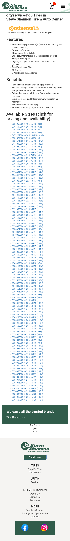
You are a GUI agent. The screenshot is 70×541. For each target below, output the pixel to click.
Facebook (25, 526)
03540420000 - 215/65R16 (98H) (27, 147)
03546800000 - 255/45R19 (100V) (27, 326)
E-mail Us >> (35, 457)
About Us (35, 493)
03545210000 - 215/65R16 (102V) (27, 141)
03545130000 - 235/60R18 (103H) (27, 306)
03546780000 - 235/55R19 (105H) (27, 368)
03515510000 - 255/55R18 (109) (27, 277)
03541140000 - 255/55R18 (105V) (27, 266)
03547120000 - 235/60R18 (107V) (27, 312)
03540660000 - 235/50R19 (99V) (27, 334)
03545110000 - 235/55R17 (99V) (27, 166)
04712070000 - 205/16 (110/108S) (28, 135)
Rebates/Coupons (35, 510)
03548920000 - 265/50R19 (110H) (27, 366)
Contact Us (35, 497)
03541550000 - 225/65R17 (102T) (27, 201)
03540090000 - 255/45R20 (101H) (27, 394)
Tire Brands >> (15, 417)
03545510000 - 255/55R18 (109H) (27, 289)
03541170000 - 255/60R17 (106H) (27, 198)
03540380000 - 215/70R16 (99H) (27, 155)
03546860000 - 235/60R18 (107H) (27, 309)
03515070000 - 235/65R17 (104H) (27, 238)
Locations (35, 500)
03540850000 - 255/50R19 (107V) (27, 348)
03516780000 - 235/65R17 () (25, 209)
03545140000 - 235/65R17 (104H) (27, 215)
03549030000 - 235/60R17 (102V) (27, 189)
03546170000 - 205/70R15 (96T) (27, 127)
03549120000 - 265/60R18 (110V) (27, 320)
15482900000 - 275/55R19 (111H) (27, 388)
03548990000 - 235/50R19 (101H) (27, 337)
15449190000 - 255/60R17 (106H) (27, 195)
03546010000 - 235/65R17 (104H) (27, 221)
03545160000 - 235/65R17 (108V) (27, 218)
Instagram (44, 526)
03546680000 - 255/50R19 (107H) (27, 351)
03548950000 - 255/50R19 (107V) (27, 346)
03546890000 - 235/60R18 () (25, 300)
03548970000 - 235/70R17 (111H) (27, 252)
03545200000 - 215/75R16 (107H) (27, 161)
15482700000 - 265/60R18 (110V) (27, 314)
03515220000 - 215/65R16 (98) (26, 138)
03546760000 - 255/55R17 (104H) (27, 169)
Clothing (35, 516)
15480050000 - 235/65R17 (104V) (27, 235)
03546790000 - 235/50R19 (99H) (27, 331)
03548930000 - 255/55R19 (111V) (27, 377)
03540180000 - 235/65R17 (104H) (27, 212)
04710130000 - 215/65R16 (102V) (27, 144)
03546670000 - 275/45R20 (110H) (27, 400)
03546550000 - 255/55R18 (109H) (27, 275)
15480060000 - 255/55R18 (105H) (27, 283)
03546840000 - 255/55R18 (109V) (27, 272)
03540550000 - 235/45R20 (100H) (27, 391)
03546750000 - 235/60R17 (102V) (27, 186)
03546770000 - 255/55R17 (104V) (27, 172)
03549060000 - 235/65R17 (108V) (27, 240)
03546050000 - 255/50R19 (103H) (27, 357)
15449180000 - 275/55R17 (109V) (27, 175)
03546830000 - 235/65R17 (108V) (27, 226)
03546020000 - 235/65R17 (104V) (27, 223)
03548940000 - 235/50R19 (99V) (27, 340)
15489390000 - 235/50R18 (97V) (27, 263)
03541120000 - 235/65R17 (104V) (27, 206)
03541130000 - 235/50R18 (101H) (27, 260)
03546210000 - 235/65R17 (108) (27, 229)
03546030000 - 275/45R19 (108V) (27, 329)
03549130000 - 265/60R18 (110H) (27, 323)
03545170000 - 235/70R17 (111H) (27, 255)
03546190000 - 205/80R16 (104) (27, 164)
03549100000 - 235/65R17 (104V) (27, 243)
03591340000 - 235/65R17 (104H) (27, 249)
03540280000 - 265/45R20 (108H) (27, 397)
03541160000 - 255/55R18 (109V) (27, 269)
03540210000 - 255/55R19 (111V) (27, 374)
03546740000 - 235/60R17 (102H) (27, 184)
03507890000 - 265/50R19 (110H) (27, 363)
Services (35, 482)
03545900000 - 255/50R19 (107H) (27, 354)
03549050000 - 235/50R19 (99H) (27, 343)
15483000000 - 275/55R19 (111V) (27, 385)
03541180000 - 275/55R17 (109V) (27, 178)
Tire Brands (35, 472)
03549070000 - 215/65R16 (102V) (27, 149)
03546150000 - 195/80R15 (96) (26, 130)
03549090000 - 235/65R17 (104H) (27, 246)
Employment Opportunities (35, 513)
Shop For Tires (35, 469)
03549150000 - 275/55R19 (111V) (27, 383)
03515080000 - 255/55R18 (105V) (27, 280)
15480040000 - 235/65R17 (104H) (27, 232)
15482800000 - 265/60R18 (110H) (27, 317)
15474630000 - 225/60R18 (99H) (27, 297)
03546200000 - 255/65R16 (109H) (27, 152)
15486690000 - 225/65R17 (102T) (27, 203)
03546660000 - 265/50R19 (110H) (27, 360)
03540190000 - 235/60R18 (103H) (27, 303)
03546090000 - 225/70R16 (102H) (27, 158)
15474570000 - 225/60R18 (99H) (27, 294)
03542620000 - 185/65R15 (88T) (27, 124)
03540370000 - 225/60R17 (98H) (27, 181)
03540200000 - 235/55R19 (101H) (27, 371)
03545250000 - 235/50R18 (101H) (27, 257)
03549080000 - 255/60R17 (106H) (27, 192)
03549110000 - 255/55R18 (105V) (27, 292)
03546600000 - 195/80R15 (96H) (27, 132)
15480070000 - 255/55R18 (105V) (27, 286)
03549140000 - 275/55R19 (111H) (27, 380)
